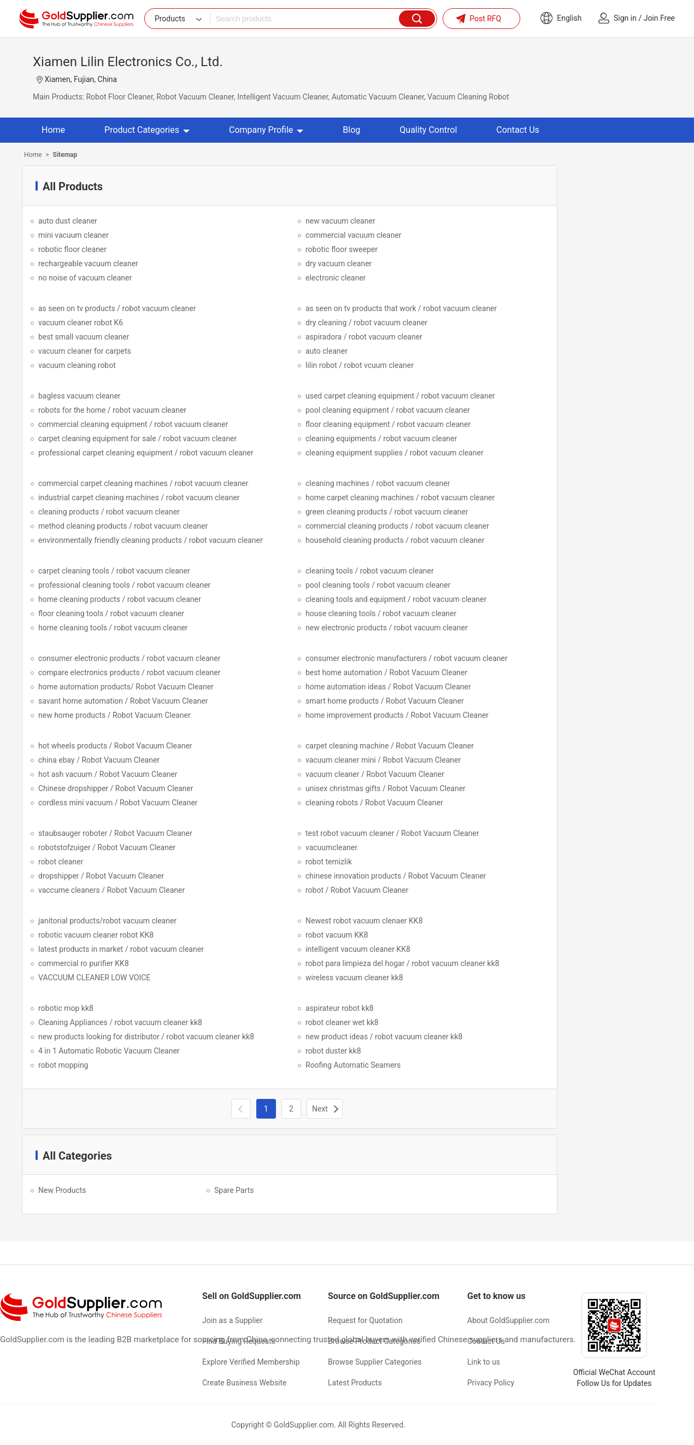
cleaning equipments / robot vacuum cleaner (381, 438)
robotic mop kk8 (65, 1008)
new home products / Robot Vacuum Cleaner (114, 715)
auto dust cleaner (67, 221)
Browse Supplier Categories (375, 1362)
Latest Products (355, 1382)
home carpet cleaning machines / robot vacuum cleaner (400, 497)
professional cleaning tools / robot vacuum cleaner (124, 585)
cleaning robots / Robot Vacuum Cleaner (374, 802)
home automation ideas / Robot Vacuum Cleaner (388, 686)
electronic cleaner (335, 277)
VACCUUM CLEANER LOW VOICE (94, 977)
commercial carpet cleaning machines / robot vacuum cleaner (143, 483)
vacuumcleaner (331, 847)
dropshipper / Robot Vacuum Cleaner (101, 875)
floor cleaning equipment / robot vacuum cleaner (387, 424)
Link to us (483, 1362)
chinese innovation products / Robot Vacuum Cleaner (395, 875)
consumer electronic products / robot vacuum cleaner (129, 658)
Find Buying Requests (238, 1341)
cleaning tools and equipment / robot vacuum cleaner (395, 599)
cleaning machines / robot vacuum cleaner (377, 483)
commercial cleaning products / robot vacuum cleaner (397, 526)
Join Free (659, 18)
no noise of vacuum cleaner (85, 277)
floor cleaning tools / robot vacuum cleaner (111, 613)
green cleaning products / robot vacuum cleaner (386, 511)
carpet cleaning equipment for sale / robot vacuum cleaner (137, 438)
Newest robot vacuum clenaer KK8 (364, 920)
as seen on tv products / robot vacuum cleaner (117, 308)
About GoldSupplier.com (508, 1320)
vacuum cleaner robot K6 (80, 322)
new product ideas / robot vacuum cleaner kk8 (383, 1036)
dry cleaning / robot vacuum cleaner (366, 322)
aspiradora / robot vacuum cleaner (363, 336)
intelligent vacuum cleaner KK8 (357, 949)
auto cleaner (326, 351)
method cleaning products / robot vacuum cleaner (123, 526)
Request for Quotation (365, 1320)
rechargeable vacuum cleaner (88, 263)
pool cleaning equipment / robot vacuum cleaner (387, 410)
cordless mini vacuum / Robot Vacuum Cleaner (118, 802)
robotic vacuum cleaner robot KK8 (96, 935)
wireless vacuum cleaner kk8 (354, 977)
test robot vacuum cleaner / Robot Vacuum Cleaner (392, 833)
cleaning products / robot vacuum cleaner (109, 511)
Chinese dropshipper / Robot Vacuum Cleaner (115, 788)
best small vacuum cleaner (83, 336)
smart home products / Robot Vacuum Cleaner (384, 701)
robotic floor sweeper (341, 249)
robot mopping (63, 1065)
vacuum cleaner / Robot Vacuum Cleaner (374, 774)
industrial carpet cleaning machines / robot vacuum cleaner (139, 497)
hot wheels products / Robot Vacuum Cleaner (115, 745)
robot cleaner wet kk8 (342, 1022)
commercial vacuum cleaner (353, 235)
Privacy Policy (490, 1382)
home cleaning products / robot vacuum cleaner (119, 599)
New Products (62, 1190)
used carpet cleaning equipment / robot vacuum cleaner (400, 395)
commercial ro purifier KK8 (83, 963)
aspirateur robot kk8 (339, 1008)
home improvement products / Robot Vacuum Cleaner (397, 715)
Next (320, 1108)
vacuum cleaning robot (77, 365)
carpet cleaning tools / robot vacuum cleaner (114, 570)
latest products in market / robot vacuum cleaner (121, 949)
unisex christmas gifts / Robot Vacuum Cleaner (385, 788)
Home (53, 130)
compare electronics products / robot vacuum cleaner (129, 672)
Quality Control (428, 130)
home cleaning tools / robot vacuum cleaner (113, 627)
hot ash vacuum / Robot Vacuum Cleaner (108, 774)
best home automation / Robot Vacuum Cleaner (386, 672)
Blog (351, 130)
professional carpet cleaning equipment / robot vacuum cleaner (146, 452)
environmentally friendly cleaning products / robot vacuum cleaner (150, 540)
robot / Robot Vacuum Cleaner (356, 890)
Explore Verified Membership (251, 1362)
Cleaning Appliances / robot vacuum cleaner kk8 (120, 1022)
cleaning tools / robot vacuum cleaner (369, 570)
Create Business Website (244, 1382)
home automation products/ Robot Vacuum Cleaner (126, 686)
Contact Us (517, 130)
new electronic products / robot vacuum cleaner (386, 627)
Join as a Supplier (232, 1320)
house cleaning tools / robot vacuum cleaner (380, 613)
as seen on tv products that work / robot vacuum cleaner (401, 308)
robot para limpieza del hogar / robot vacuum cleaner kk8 (402, 963)
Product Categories (147, 130)
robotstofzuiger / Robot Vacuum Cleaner (106, 847)
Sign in (625, 18)
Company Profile (266, 130)
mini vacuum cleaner (73, 235)
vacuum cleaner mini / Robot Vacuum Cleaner (383, 760)
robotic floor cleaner (72, 249)
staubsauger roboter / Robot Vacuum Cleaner (115, 833)
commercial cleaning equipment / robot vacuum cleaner (133, 424)
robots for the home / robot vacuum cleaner (112, 410)
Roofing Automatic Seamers (353, 1065)
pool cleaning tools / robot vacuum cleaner (377, 585)
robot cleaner (60, 861)
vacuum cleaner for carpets (84, 351)
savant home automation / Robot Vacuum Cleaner (123, 701)
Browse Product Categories (374, 1341)
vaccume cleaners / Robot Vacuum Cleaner (111, 890)
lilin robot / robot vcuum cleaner (359, 365)
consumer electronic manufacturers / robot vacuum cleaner (406, 658)
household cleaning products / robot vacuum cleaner (394, 540)
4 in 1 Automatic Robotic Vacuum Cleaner (109, 1050)
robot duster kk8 (333, 1050)
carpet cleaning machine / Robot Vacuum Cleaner (389, 745)
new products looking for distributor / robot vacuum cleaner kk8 (146, 1036)
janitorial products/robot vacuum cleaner (107, 920)
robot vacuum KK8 (336, 935)
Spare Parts (234, 1190)
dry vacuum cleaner (338, 263)
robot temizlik (328, 861)
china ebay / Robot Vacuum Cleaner (99, 760)
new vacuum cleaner (340, 221)
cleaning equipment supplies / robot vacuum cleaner (394, 452)
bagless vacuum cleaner (79, 395)
